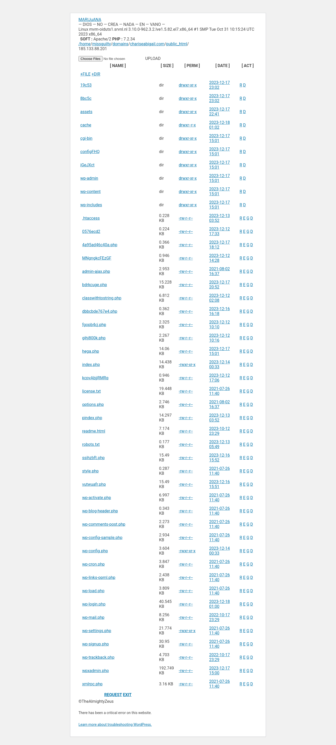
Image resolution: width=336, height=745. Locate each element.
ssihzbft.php (93, 457)
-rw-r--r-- (186, 218)
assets (86, 111)
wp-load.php (93, 590)
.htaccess (91, 218)
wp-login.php (93, 604)
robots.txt (91, 444)
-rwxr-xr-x (187, 364)
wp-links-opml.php (98, 577)
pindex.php (92, 417)
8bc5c (86, 98)
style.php (90, 471)
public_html (176, 43)
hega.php (90, 351)
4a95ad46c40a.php (99, 244)
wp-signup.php (95, 644)
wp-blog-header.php (100, 511)
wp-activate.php (96, 497)
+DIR (96, 74)
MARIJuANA (90, 19)
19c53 (86, 85)
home (85, 43)
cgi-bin (86, 138)
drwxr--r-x (187, 125)
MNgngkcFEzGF (96, 258)
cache (85, 125)
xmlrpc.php (92, 684)
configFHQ (89, 151)
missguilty (101, 43)
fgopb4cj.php (94, 324)
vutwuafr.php (94, 484)
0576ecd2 (91, 231)
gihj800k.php (94, 338)
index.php (91, 364)
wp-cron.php (93, 564)
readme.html (93, 431)
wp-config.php (95, 550)
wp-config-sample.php (102, 537)
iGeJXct (87, 165)
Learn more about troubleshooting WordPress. (115, 724)
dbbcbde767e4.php (99, 311)
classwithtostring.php (101, 298)
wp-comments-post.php (103, 524)
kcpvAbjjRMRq (95, 377)
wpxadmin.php (95, 670)
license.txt (91, 391)
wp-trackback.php (98, 657)
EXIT (127, 694)
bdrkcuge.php (94, 284)
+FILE (85, 74)
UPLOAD (120, 58)
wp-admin (89, 178)
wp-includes (91, 204)
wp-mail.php (93, 617)
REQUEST (113, 694)
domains (120, 43)
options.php (93, 404)
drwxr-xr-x (188, 85)
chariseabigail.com (147, 43)
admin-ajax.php (96, 271)
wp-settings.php (96, 630)
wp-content (90, 191)
